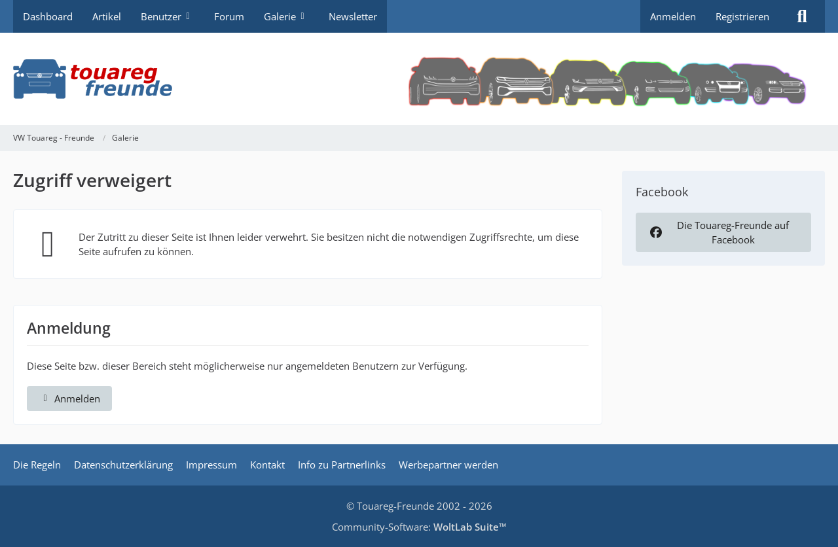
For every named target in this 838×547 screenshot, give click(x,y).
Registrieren (742, 16)
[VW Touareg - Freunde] (419, 78)
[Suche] (802, 16)
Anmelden (673, 16)
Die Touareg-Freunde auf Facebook (718, 232)
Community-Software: (419, 526)
